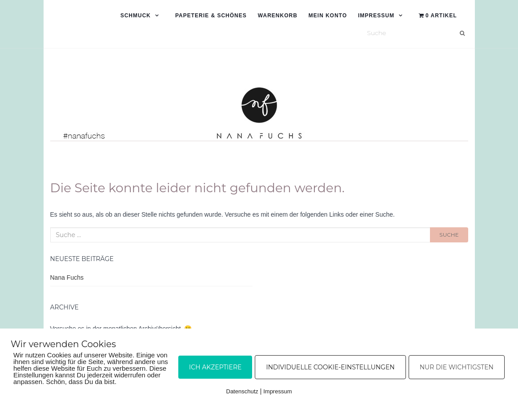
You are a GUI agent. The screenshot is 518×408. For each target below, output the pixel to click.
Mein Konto (328, 15)
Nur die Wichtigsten (457, 367)
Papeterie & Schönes (211, 15)
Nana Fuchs (67, 277)
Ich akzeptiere (215, 367)
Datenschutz (242, 391)
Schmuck (135, 15)
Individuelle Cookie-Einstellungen (330, 367)
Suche (448, 234)
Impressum (376, 15)
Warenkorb (277, 15)
